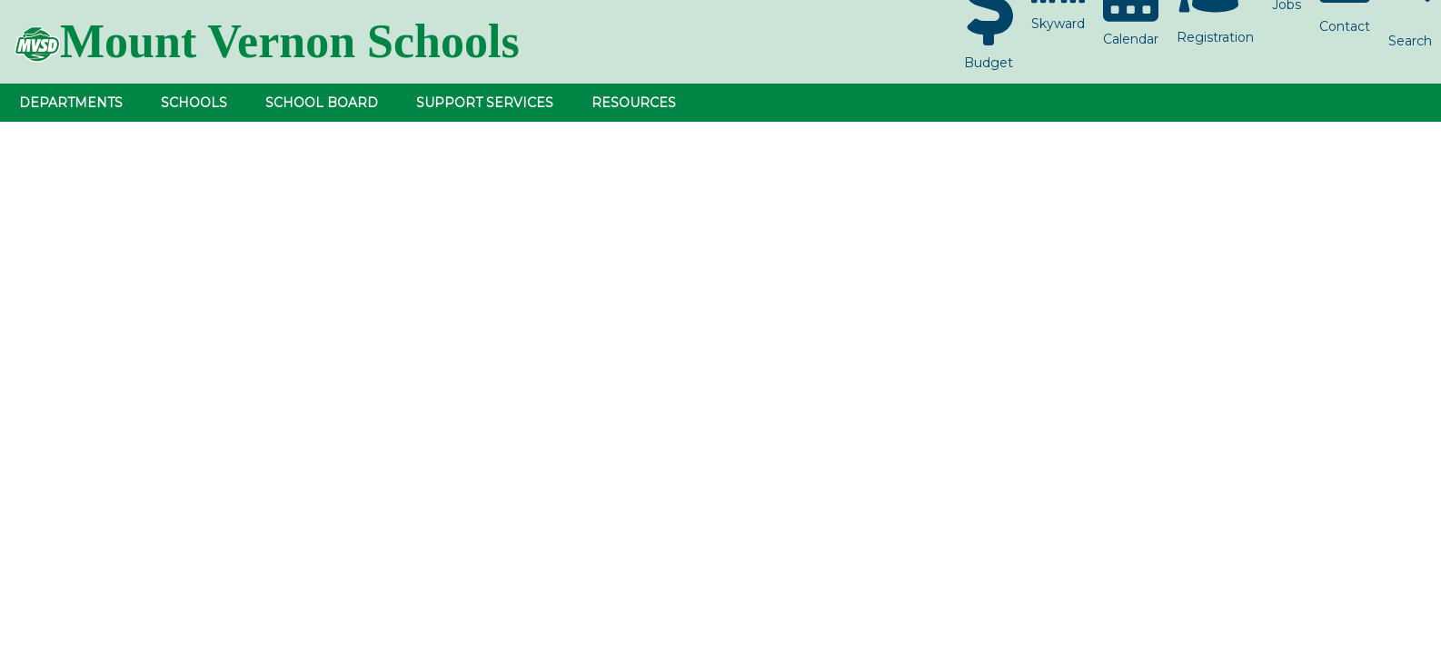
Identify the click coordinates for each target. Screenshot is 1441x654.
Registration (1215, 37)
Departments (71, 102)
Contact (1344, 26)
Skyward (1058, 23)
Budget (988, 62)
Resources (633, 102)
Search (1410, 41)
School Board (321, 102)
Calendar (1130, 39)
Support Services (484, 102)
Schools (194, 102)
